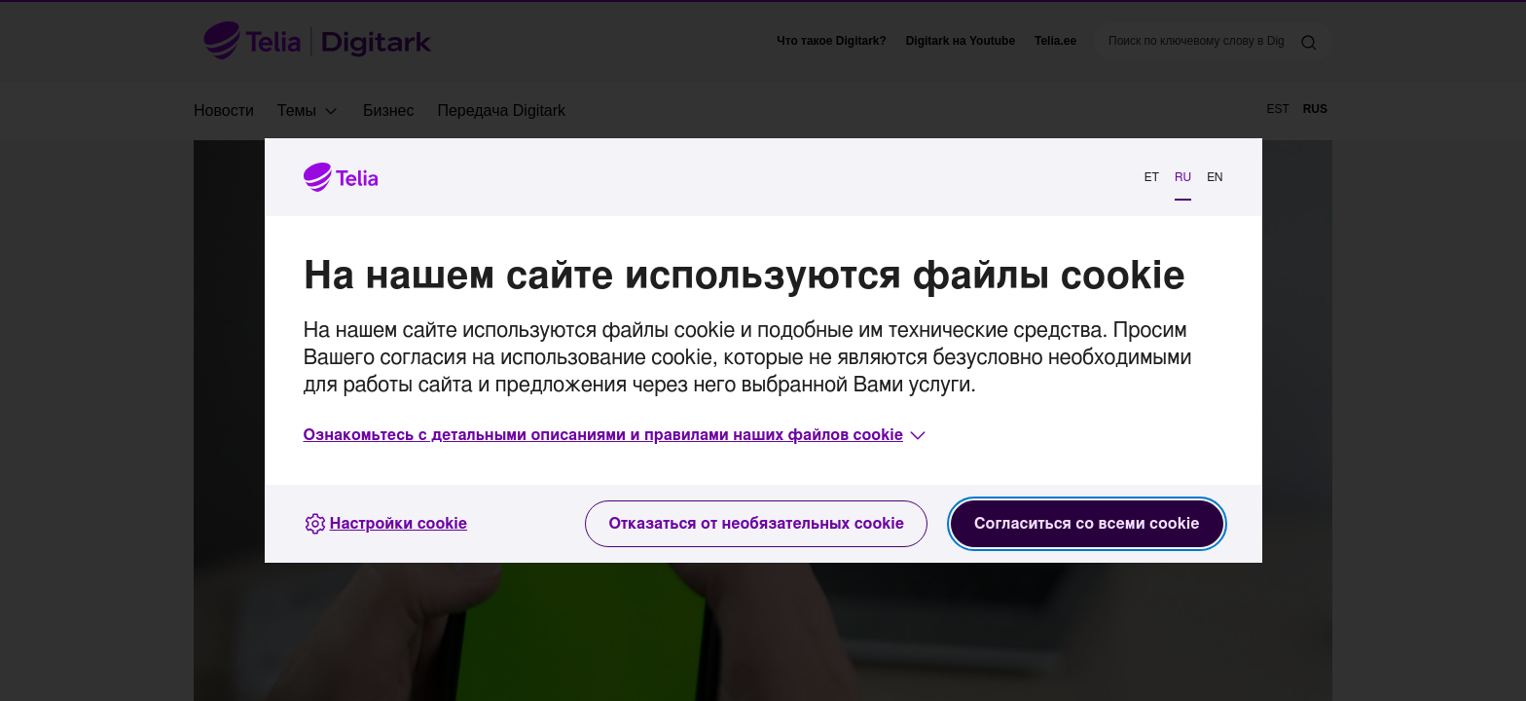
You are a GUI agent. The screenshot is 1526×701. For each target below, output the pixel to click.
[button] (617, 435)
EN (1214, 177)
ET (1151, 177)
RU (1183, 177)
